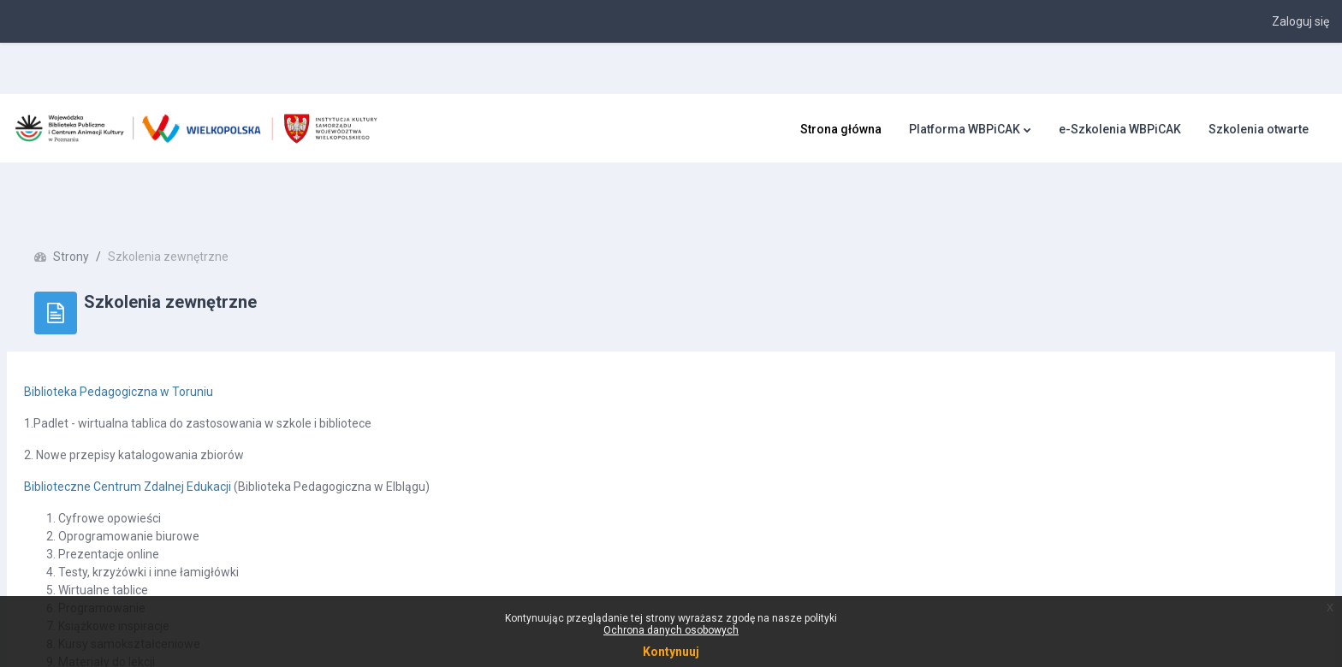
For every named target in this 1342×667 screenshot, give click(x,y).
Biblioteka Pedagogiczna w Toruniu (159, 340)
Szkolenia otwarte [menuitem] (1258, 129)
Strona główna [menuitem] (841, 129)
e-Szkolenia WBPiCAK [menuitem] (1120, 129)
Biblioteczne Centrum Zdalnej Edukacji (168, 435)
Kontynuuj (671, 651)
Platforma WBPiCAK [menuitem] (964, 129)
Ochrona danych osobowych (671, 630)
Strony (112, 205)
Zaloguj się (1300, 21)
